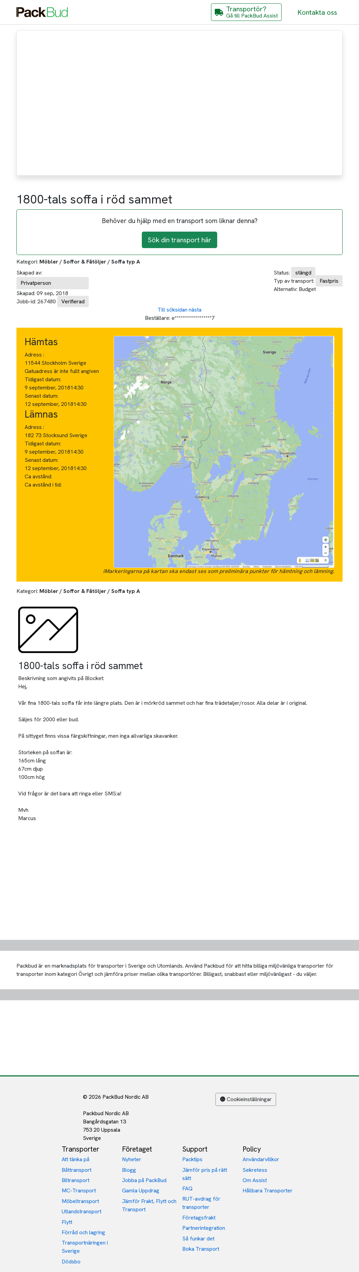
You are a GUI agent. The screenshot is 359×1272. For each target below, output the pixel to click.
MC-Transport (79, 1190)
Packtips (192, 1159)
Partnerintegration (203, 1228)
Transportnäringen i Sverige (85, 1247)
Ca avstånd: (39, 476)
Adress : (34, 354)
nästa (195, 309)
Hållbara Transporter (268, 1190)
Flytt (67, 1222)
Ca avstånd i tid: (44, 484)
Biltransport (75, 1180)
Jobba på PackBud (144, 1180)
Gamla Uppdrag (140, 1190)
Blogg (129, 1170)
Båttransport (76, 1170)
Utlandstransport (81, 1211)
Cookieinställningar (246, 1099)
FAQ (187, 1188)
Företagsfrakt (198, 1217)
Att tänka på (75, 1159)
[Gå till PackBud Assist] (246, 12)
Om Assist (255, 1180)
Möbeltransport (80, 1201)
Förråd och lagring (83, 1232)
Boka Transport (200, 1248)
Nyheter (131, 1159)
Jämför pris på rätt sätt (204, 1174)
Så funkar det (198, 1238)
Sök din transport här (179, 239)
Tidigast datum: (43, 379)
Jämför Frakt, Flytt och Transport (149, 1205)
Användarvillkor (261, 1159)
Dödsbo (71, 1261)
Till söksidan (172, 309)
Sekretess (255, 1170)
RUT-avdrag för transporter (201, 1203)
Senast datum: (41, 395)
